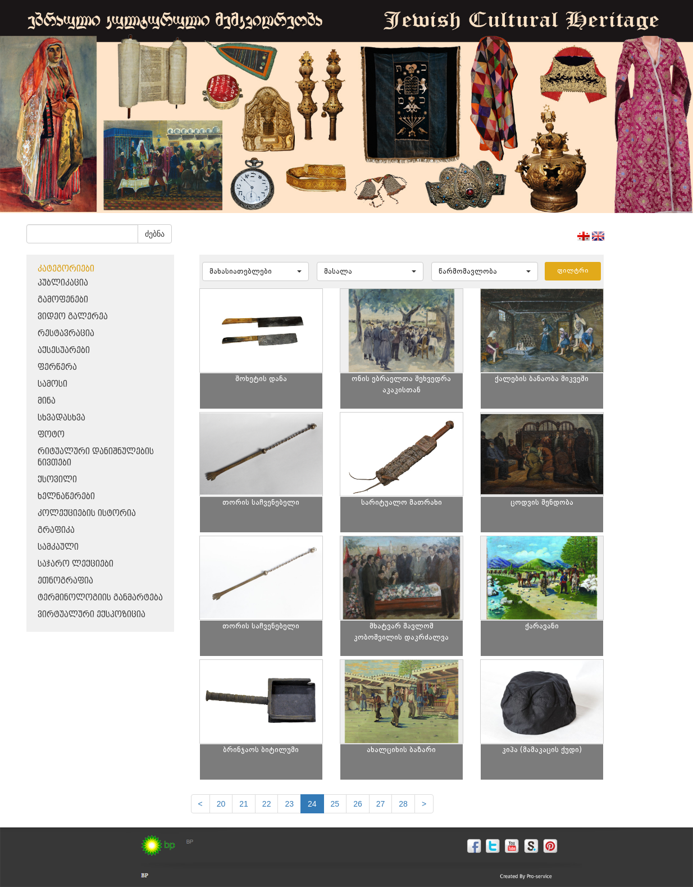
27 (380, 803)
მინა (47, 401)
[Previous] (200, 803)
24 (312, 803)
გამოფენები (63, 300)
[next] (424, 803)
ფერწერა (57, 367)
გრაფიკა (56, 530)
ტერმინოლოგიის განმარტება (100, 598)
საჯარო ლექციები (75, 564)
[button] (255, 271)
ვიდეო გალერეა (73, 317)
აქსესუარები (64, 350)
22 (266, 803)
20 (221, 803)
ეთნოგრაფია (65, 581)
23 (289, 803)
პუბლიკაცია (63, 283)
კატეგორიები (66, 269)
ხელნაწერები (66, 496)
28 (403, 803)
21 (243, 803)
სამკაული (58, 547)
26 (357, 803)
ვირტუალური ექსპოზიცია (91, 614)
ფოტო (51, 435)
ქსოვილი (57, 480)
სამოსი (52, 384)
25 (335, 803)
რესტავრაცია (66, 333)
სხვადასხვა (61, 418)
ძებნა (155, 233)
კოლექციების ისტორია (87, 513)
